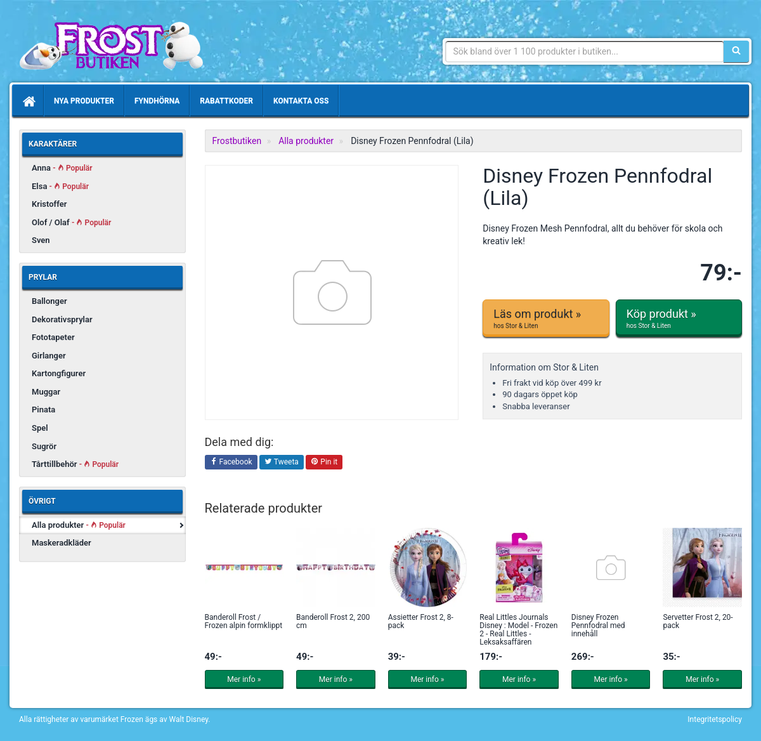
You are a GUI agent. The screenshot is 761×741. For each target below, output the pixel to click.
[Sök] (736, 51)
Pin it (324, 462)
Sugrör (44, 446)
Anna (62, 168)
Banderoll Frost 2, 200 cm (333, 621)
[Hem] (28, 101)
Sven (41, 240)
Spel (40, 428)
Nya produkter (84, 100)
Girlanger (49, 355)
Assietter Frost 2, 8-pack (420, 621)
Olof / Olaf (71, 222)
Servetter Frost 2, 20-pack (697, 621)
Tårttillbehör (75, 464)
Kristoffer (49, 204)
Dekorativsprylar (62, 319)
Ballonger (49, 301)
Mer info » (244, 679)
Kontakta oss (300, 100)
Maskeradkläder (61, 543)
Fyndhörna (156, 100)
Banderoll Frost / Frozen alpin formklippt (244, 621)
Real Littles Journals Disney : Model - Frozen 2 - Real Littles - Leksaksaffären (518, 630)
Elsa (60, 186)
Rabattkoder (226, 100)
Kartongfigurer (59, 373)
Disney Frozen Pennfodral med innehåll (598, 625)
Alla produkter (79, 525)
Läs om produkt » (545, 318)
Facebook (231, 462)
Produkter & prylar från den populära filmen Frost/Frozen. (111, 44)
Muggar (46, 392)
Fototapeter (53, 337)
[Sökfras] (585, 51)
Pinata (43, 409)
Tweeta (281, 462)
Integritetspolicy (714, 719)
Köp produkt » (679, 318)
